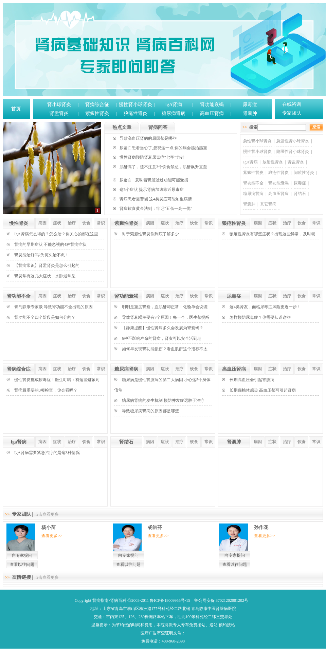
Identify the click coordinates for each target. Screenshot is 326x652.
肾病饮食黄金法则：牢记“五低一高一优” (156, 208)
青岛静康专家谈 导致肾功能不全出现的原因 (53, 306)
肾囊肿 (250, 113)
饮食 (86, 223)
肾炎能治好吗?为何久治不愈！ (41, 255)
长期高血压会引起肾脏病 (252, 379)
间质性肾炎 (304, 172)
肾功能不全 (253, 183)
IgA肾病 (173, 104)
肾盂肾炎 (59, 113)
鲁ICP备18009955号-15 (170, 600)
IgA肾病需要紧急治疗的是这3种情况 (47, 452)
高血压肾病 (212, 113)
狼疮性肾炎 (135, 113)
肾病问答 (157, 127)
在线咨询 (291, 104)
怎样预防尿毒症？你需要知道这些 (260, 317)
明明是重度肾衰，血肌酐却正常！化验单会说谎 (164, 306)
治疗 (72, 223)
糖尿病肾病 (173, 113)
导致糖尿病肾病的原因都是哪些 (150, 411)
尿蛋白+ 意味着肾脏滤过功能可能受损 (154, 180)
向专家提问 (22, 555)
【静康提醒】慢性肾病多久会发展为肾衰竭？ (162, 327)
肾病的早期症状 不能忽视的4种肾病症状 (50, 244)
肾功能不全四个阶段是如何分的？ (44, 317)
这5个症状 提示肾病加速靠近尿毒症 (152, 189)
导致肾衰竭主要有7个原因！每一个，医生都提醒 (166, 317)
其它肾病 (268, 204)
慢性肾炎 (18, 223)
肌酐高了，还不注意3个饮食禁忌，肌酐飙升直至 (163, 166)
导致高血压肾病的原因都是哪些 (148, 138)
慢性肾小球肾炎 (135, 104)
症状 (57, 223)
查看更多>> (51, 535)
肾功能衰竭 (212, 104)
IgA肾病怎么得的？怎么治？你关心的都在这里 (56, 234)
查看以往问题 (22, 564)
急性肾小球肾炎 (257, 141)
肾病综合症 (19, 369)
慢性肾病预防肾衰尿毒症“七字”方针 (152, 157)
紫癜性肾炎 (97, 113)
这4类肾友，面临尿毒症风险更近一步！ (265, 306)
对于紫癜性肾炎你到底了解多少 (150, 234)
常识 (101, 223)
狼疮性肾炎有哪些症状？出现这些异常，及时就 (272, 234)
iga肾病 (18, 441)
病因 (42, 223)
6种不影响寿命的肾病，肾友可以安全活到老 (161, 338)
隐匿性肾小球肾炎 (292, 151)
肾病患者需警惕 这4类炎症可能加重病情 (156, 199)
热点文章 (121, 127)
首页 (16, 109)
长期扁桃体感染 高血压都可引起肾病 (263, 390)
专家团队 (291, 113)
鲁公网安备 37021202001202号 (221, 600)
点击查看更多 (46, 514)
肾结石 (300, 193)
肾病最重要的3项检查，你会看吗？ (45, 390)
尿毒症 (250, 104)
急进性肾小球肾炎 (292, 141)
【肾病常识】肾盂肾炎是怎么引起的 (46, 265)
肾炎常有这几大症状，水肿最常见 (44, 276)
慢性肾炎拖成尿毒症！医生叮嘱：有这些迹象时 (57, 379)
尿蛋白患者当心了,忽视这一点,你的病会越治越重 (163, 147)
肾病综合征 (97, 104)
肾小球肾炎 (59, 104)
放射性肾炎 (272, 162)
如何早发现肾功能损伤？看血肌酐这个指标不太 (164, 349)
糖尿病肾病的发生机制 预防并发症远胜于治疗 (163, 400)
